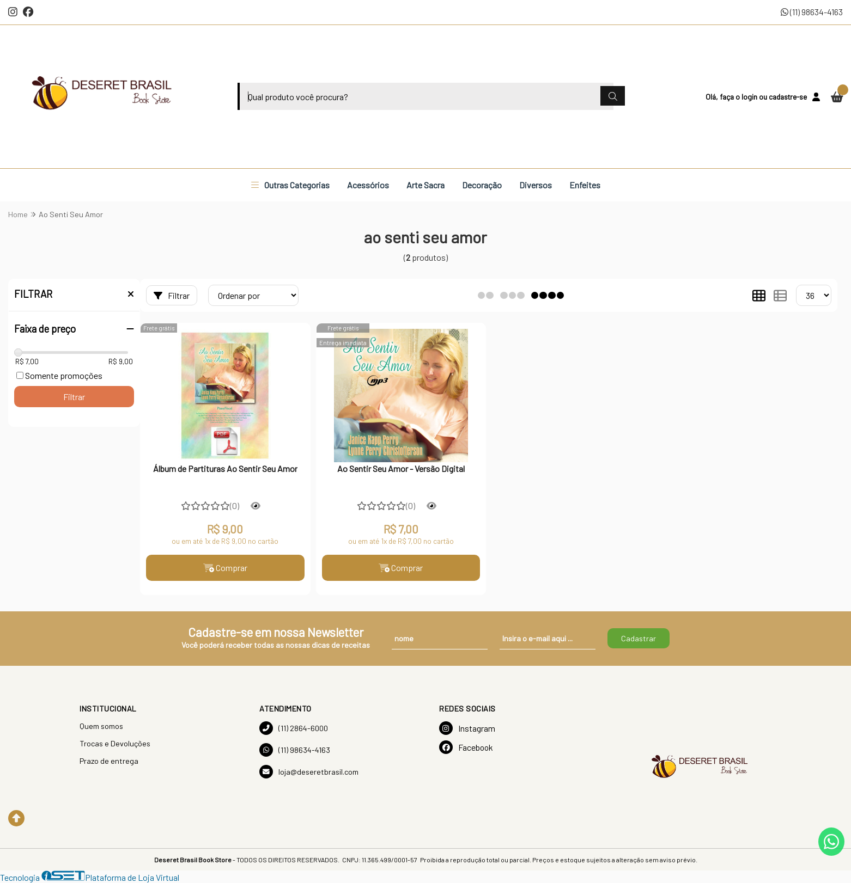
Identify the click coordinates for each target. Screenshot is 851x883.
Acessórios (368, 185)
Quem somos (101, 726)
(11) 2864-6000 (293, 728)
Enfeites (584, 185)
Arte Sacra (425, 185)
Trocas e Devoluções (115, 743)
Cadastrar (638, 638)
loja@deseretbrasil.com (308, 771)
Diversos (535, 185)
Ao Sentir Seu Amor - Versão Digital (401, 468)
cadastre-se (788, 96)
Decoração (482, 185)
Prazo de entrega (109, 760)
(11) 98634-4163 (812, 12)
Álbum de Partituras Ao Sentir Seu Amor (225, 468)
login (750, 96)
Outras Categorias (290, 185)
